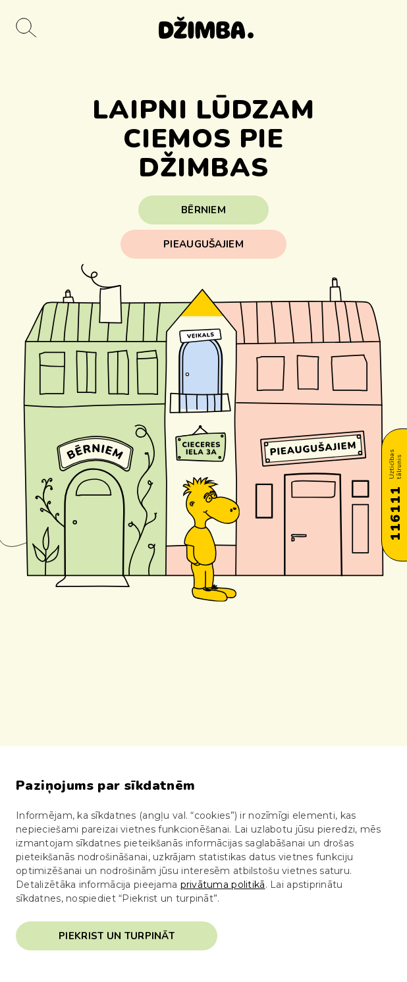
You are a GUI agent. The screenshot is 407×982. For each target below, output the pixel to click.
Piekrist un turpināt (117, 936)
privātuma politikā (222, 885)
